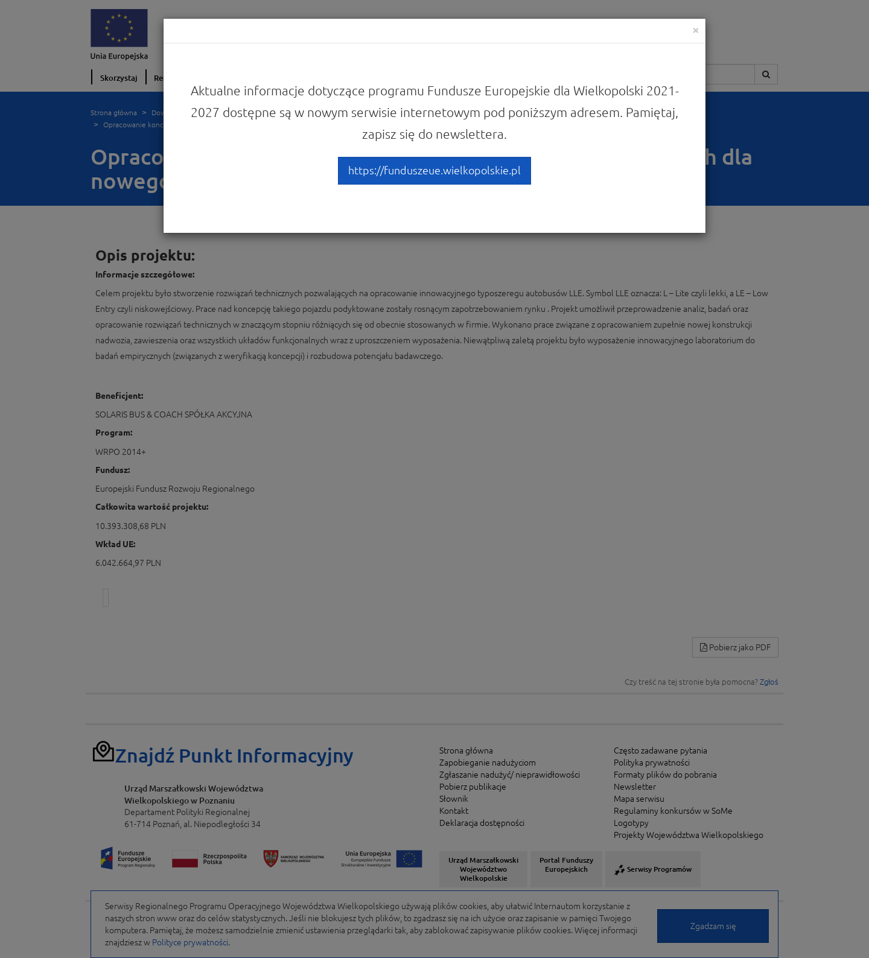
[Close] (695, 30)
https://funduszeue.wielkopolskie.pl (434, 170)
